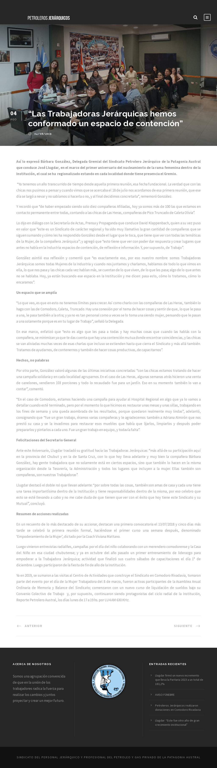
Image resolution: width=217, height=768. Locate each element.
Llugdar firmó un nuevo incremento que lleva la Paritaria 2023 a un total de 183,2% (179, 680)
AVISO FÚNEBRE (165, 695)
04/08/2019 (43, 134)
